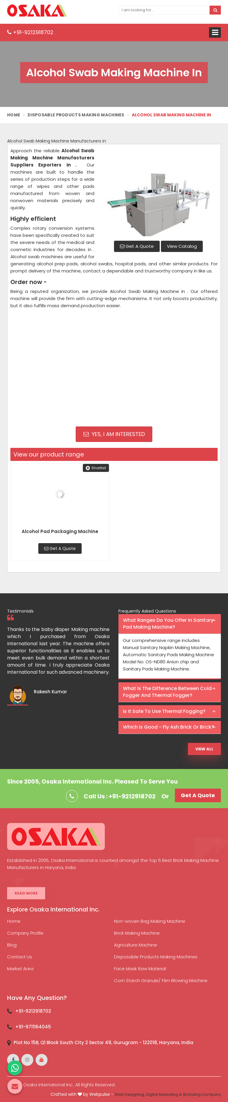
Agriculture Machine (135, 945)
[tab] (169, 624)
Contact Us (19, 957)
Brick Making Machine (137, 933)
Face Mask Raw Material (140, 968)
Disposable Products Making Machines (76, 115)
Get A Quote (137, 246)
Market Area (20, 968)
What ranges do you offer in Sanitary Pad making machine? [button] (168, 623)
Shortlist (96, 467)
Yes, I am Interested (114, 434)
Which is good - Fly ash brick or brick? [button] (168, 727)
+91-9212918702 (30, 32)
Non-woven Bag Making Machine (149, 921)
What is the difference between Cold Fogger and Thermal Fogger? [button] (167, 692)
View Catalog (182, 246)
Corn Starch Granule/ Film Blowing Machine (161, 980)
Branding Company (202, 1094)
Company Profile (25, 933)
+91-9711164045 (33, 1027)
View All (204, 749)
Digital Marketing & (164, 1094)
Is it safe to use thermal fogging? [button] (164, 711)
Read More (26, 893)
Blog (12, 945)
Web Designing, (130, 1094)
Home (13, 115)
